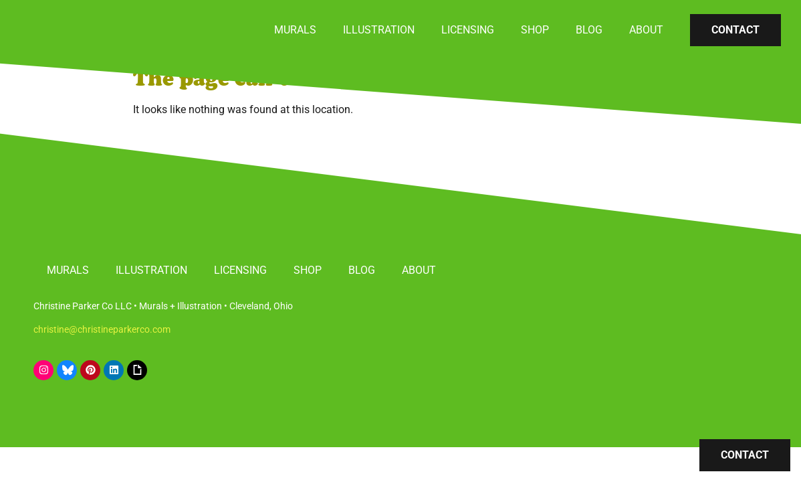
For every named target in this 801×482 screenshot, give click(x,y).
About (646, 29)
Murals (295, 29)
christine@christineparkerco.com (101, 329)
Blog (589, 29)
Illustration (379, 29)
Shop (535, 29)
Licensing (467, 29)
